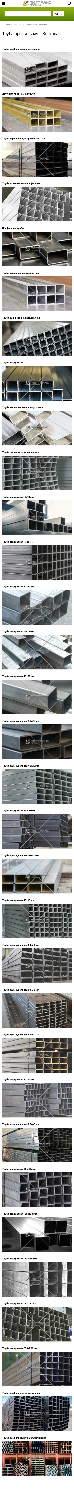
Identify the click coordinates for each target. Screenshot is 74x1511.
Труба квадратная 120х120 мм (19, 1258)
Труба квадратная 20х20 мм (18, 586)
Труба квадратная (12, 362)
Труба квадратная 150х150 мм (19, 1303)
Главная (6, 25)
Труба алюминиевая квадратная (21, 273)
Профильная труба (13, 228)
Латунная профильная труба (18, 93)
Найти (58, 13)
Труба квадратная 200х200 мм (20, 1348)
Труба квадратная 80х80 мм (18, 1169)
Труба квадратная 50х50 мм (18, 900)
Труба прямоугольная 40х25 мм (20, 765)
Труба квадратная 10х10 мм (18, 497)
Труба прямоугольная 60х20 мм (20, 945)
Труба (15, 25)
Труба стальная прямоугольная (20, 452)
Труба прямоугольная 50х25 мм (20, 855)
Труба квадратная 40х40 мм (18, 810)
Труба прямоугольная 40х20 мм (20, 721)
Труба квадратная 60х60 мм (18, 1079)
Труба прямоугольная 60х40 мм (20, 1034)
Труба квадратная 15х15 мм (17, 541)
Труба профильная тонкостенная (21, 1393)
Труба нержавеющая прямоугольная (23, 138)
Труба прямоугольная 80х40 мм (20, 1124)
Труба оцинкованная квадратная (21, 317)
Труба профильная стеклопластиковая (24, 1437)
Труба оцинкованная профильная (21, 183)
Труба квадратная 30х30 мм (18, 676)
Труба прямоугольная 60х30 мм (20, 989)
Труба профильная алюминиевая (21, 49)
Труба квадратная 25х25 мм (18, 631)
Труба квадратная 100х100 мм (19, 1213)
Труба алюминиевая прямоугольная (23, 407)
